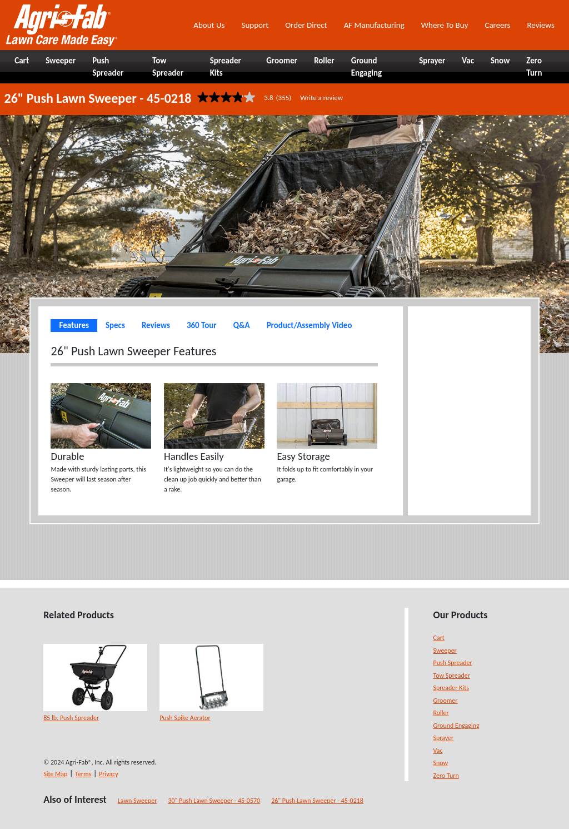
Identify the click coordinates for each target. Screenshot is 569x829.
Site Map (55, 774)
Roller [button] (324, 61)
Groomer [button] (281, 61)
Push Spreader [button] (107, 67)
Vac (438, 750)
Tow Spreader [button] (167, 67)
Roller (441, 713)
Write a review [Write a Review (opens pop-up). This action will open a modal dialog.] (321, 97)
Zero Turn (446, 776)
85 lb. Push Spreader (71, 718)
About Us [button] (208, 25)
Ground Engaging (456, 725)
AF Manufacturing (374, 25)
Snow (440, 763)
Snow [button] (500, 61)
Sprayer (443, 738)
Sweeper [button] (61, 61)
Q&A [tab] (241, 325)
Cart (439, 638)
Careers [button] (497, 25)
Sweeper (445, 650)
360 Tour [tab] (202, 325)
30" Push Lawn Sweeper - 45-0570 (214, 801)
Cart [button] (21, 61)
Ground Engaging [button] (366, 67)
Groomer (445, 700)
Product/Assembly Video (309, 325)
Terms (83, 774)
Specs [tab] (115, 325)
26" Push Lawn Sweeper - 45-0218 (317, 801)
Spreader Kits (451, 688)
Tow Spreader (451, 675)
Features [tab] (73, 325)
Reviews (540, 25)
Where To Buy (444, 25)
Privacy (108, 774)
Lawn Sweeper (137, 801)
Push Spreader (452, 663)
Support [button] (254, 25)
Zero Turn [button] (534, 67)
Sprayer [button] (432, 61)
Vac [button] (468, 61)
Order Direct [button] (306, 25)
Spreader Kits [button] (225, 67)
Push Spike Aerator (184, 718)
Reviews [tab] (156, 325)
